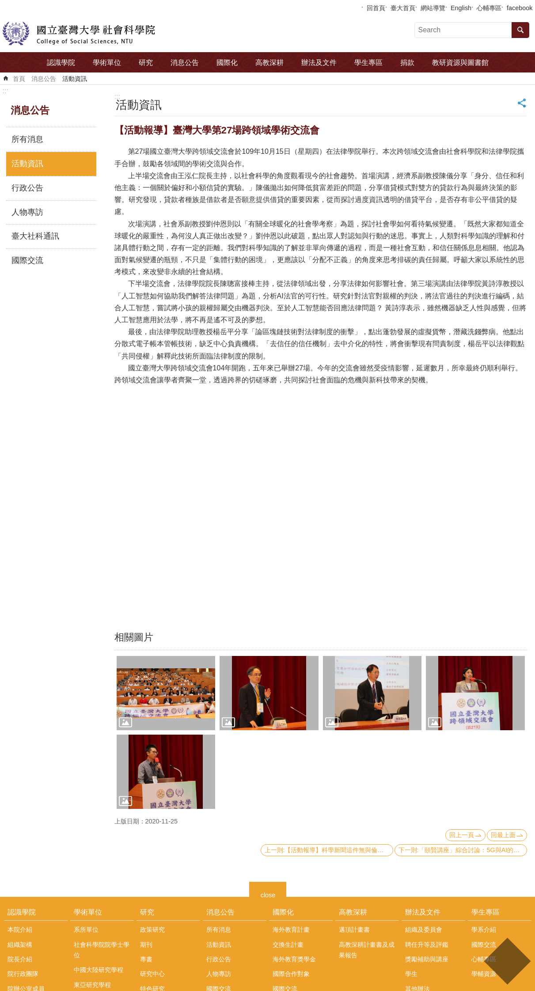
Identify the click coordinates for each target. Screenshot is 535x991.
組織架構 (20, 944)
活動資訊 (74, 78)
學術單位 (107, 62)
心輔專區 (489, 7)
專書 (146, 959)
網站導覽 (433, 7)
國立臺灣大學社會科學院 (79, 34)
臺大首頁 (403, 7)
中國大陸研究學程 (98, 969)
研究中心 (152, 973)
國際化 (227, 62)
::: (5, 91)
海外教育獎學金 (294, 959)
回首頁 (376, 7)
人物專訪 (27, 212)
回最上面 (503, 835)
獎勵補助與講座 (426, 959)
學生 (411, 973)
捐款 (407, 62)
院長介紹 (20, 959)
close (268, 894)
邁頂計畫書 (354, 929)
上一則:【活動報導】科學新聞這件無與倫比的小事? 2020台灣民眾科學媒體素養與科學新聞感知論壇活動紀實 (329, 850)
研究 (146, 62)
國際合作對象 (291, 973)
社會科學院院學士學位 (101, 950)
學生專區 (368, 62)
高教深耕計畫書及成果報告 (367, 950)
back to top (507, 961)
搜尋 (520, 30)
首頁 (19, 78)
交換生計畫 (288, 944)
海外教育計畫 (291, 929)
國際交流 (27, 260)
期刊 (146, 944)
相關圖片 (133, 637)
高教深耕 (269, 62)
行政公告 (27, 187)
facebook (519, 7)
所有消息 (27, 139)
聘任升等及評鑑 (426, 944)
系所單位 (86, 929)
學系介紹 (483, 929)
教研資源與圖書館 (460, 62)
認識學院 (61, 62)
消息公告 (185, 62)
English (461, 7)
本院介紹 (20, 929)
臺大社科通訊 (35, 236)
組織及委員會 (423, 929)
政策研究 (152, 929)
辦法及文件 (319, 62)
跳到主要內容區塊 (4, 4)
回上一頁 (461, 835)
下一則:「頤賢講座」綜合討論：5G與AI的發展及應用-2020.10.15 (462, 850)
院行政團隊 (23, 973)
